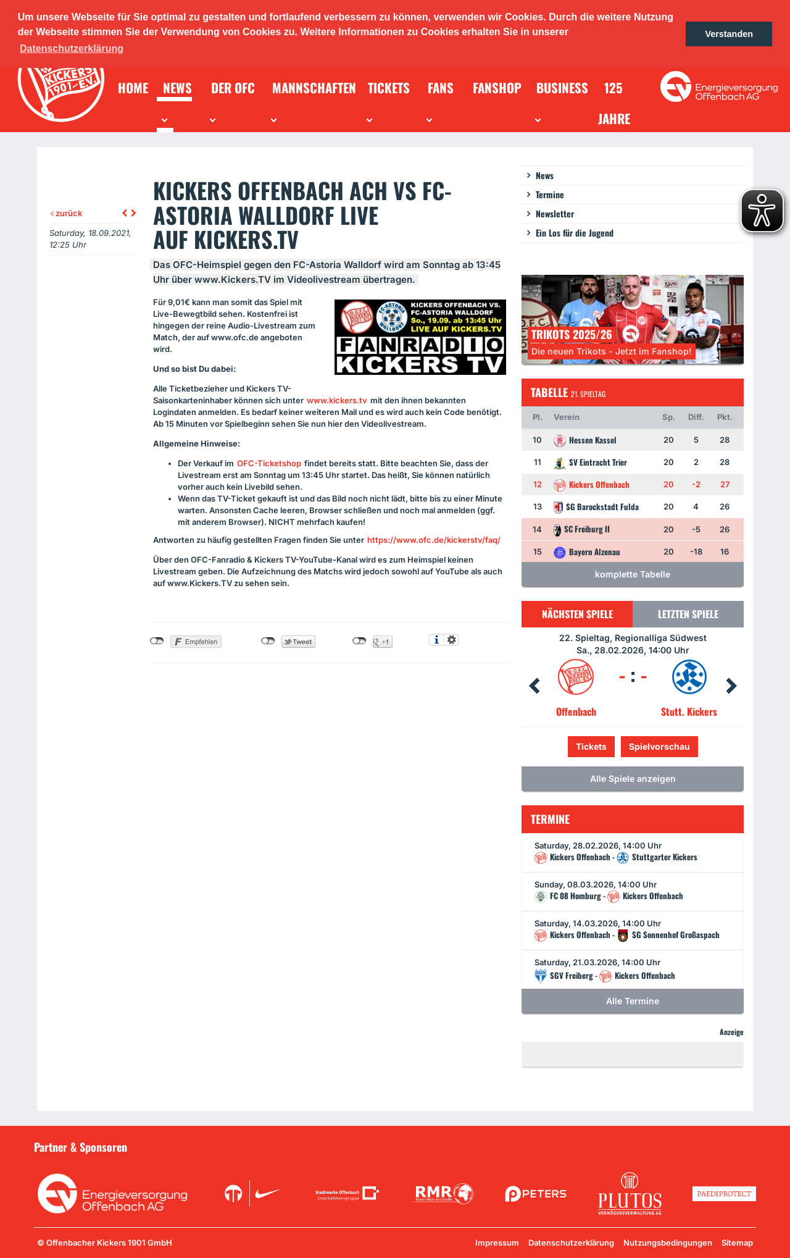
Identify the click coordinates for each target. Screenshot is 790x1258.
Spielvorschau (659, 746)
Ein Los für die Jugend (574, 232)
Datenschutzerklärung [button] (71, 48)
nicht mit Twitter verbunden (268, 641)
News (545, 175)
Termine (550, 194)
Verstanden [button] (729, 34)
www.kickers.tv (337, 400)
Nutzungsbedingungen (667, 1243)
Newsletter (555, 213)
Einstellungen (451, 640)
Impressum (497, 1243)
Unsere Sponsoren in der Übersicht (685, 1146)
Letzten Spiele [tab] (688, 613)
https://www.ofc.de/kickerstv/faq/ (434, 540)
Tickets (591, 746)
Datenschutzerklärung (571, 1243)
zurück (66, 213)
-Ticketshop (269, 463)
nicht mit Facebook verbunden (157, 641)
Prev (534, 686)
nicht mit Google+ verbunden (359, 641)
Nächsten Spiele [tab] (577, 613)
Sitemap (737, 1243)
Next (731, 686)
